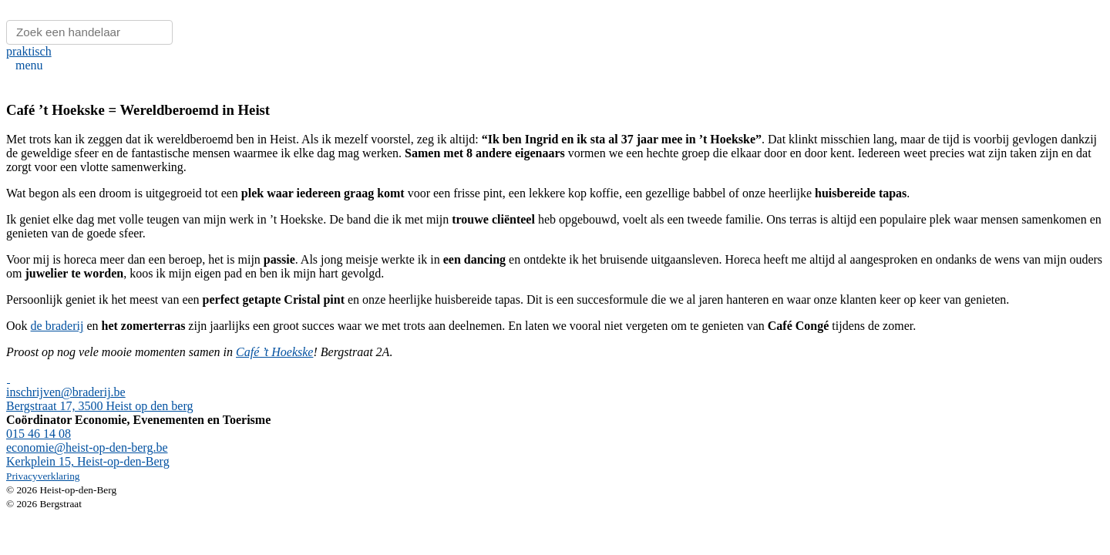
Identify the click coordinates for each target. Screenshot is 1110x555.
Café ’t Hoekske (274, 351)
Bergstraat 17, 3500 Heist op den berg (99, 405)
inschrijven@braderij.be (66, 392)
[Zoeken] (89, 32)
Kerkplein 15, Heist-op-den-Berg (88, 461)
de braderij (57, 325)
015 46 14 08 (38, 433)
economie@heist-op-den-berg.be (86, 447)
